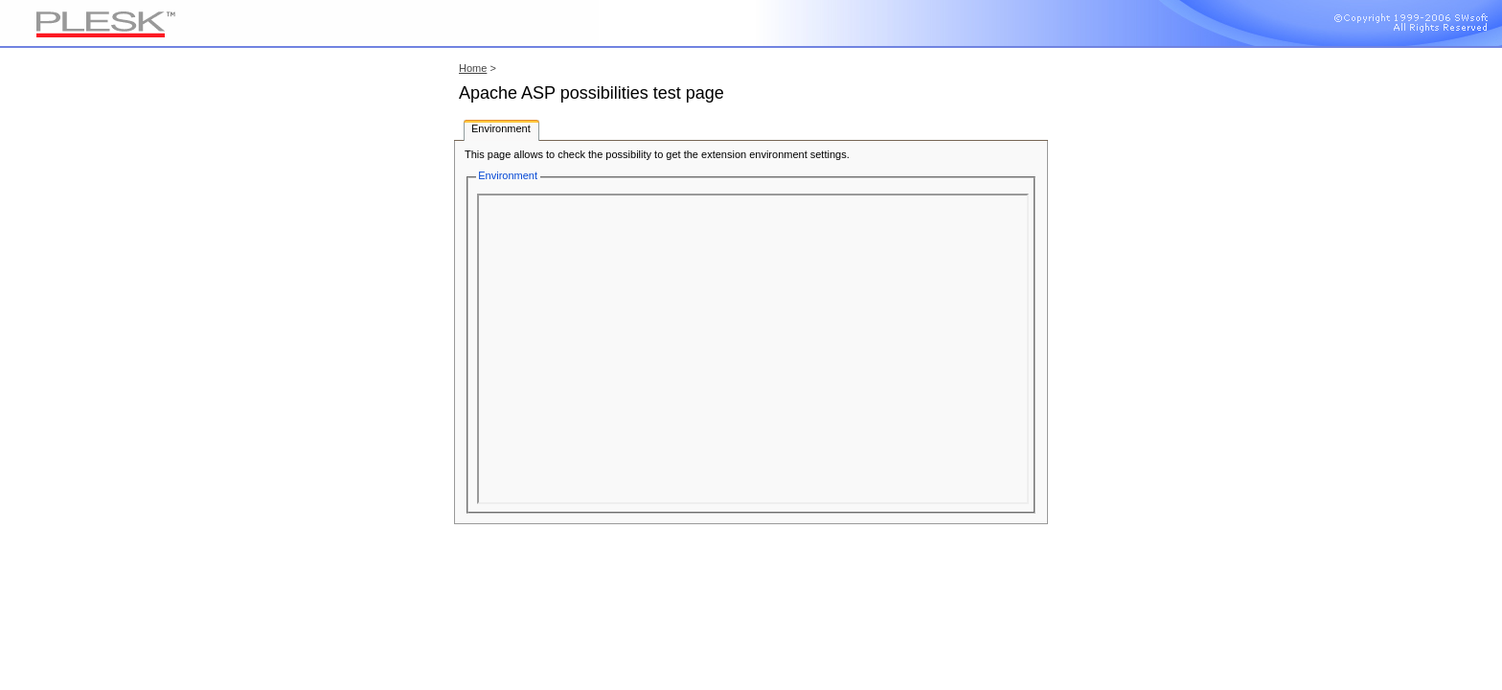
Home (473, 68)
